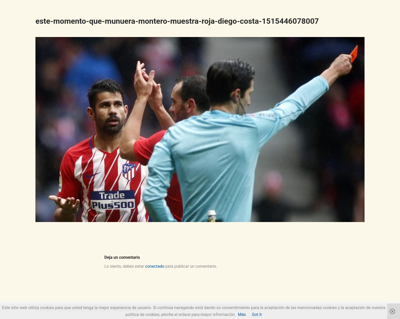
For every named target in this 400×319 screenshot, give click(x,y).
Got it (257, 314)
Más (242, 314)
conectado (154, 266)
